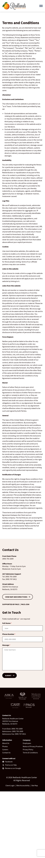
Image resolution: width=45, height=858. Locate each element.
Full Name (7, 623)
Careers (5, 749)
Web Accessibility (23, 785)
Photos (5, 746)
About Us (5, 743)
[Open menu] (41, 6)
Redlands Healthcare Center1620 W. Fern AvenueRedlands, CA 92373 (13, 721)
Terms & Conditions (30, 752)
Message (6, 645)
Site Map (34, 785)
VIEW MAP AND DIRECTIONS (16, 597)
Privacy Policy (28, 749)
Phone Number (8, 634)
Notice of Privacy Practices (33, 746)
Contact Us (6, 752)
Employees (27, 743)
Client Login (10, 785)
